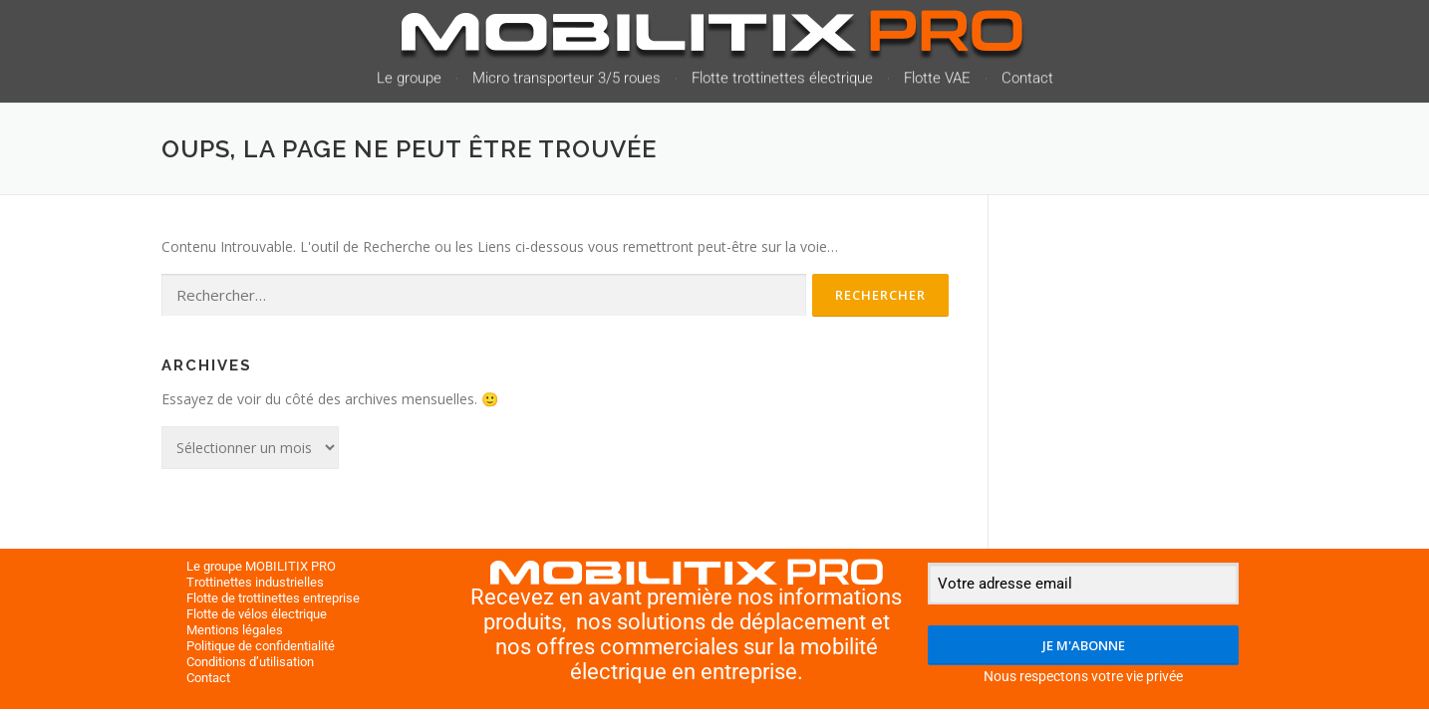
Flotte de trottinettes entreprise (273, 598)
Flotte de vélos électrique (256, 613)
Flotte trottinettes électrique (782, 81)
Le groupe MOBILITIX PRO (261, 566)
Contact (1027, 81)
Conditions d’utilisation (250, 661)
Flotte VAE (937, 81)
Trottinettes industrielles (255, 582)
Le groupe (409, 81)
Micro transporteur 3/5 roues (566, 81)
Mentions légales (234, 629)
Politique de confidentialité (260, 645)
